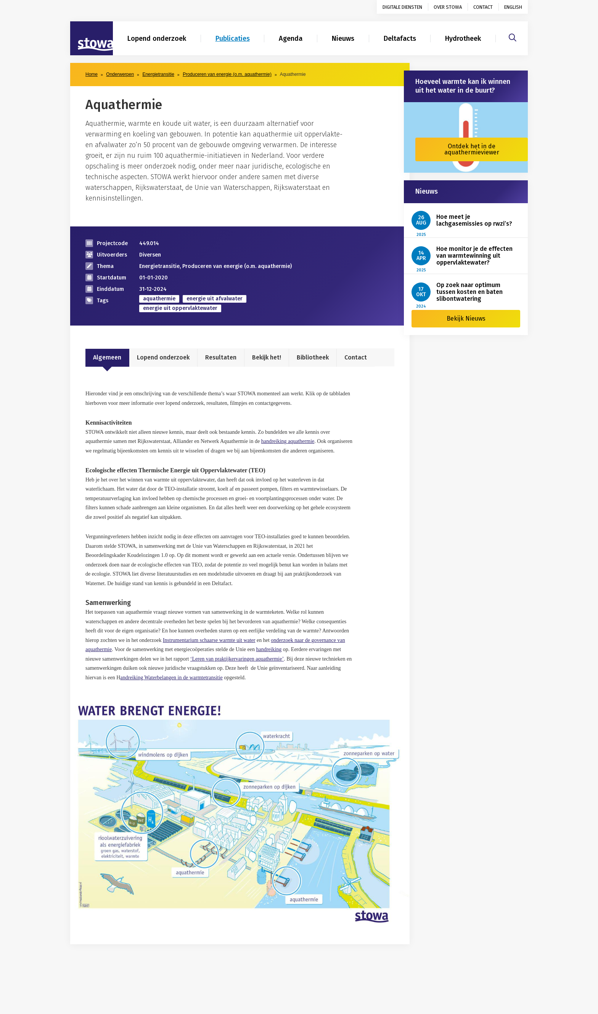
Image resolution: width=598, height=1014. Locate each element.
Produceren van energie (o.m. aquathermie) (227, 74)
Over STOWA (448, 7)
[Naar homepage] (91, 38)
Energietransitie (158, 74)
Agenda (290, 38)
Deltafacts (400, 38)
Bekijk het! (266, 357)
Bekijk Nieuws (466, 318)
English (513, 7)
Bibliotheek (313, 357)
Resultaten (220, 357)
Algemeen (107, 357)
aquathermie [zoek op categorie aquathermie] (159, 298)
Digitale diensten (402, 7)
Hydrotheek (463, 38)
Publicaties (232, 38)
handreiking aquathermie (288, 441)
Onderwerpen (120, 74)
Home (91, 74)
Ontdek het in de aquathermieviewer (471, 149)
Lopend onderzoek (156, 38)
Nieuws (343, 38)
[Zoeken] (512, 36)
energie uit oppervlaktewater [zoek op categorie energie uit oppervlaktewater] (180, 308)
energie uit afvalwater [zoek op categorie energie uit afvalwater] (214, 298)
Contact (483, 7)
